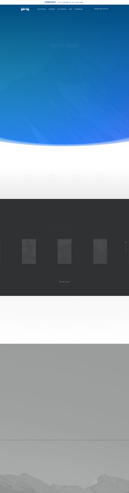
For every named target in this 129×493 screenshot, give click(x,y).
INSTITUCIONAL (43, 11)
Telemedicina (81, 11)
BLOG (72, 11)
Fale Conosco (63, 11)
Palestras (54, 11)
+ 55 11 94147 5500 (77, 2)
